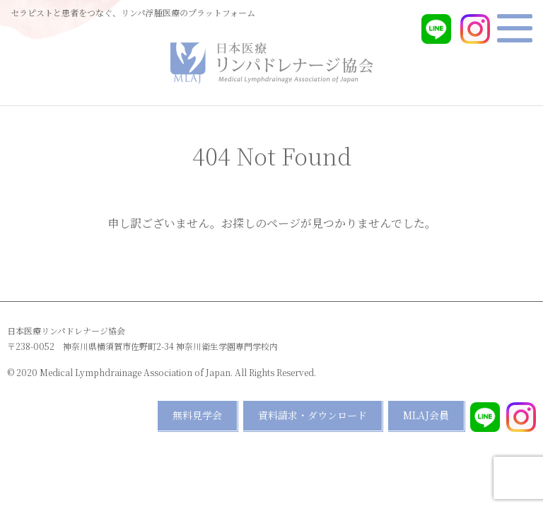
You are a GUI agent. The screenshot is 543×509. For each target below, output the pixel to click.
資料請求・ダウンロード (312, 415)
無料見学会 (197, 415)
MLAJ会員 (426, 415)
